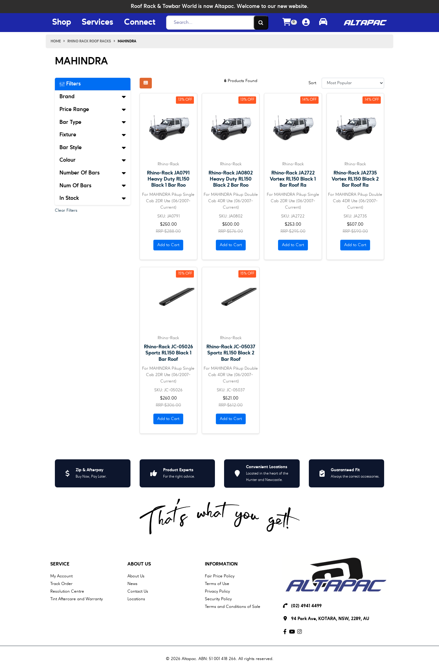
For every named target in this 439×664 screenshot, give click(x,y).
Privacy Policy (217, 591)
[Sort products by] (353, 83)
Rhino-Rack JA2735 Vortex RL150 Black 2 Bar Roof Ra (355, 179)
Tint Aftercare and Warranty (76, 599)
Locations (136, 599)
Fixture (92, 135)
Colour (92, 160)
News (132, 584)
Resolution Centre (67, 591)
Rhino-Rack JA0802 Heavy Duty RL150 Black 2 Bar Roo (231, 179)
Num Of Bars (92, 185)
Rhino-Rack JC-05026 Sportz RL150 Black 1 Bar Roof (168, 353)
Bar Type (92, 122)
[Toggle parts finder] (323, 22)
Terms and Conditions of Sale (232, 607)
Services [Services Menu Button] (97, 22)
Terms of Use (217, 584)
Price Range (92, 109)
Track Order (61, 584)
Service (60, 564)
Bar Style (92, 147)
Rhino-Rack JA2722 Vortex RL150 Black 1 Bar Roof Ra (293, 179)
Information (221, 564)
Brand (92, 96)
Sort (312, 83)
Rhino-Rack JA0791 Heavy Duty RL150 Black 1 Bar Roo (168, 179)
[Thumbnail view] (146, 83)
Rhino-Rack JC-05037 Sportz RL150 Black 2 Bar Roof (230, 353)
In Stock (92, 198)
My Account (61, 576)
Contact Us (137, 591)
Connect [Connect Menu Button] (139, 22)
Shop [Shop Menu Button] (61, 22)
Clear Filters (66, 210)
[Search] (215, 23)
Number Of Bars (92, 173)
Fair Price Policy (219, 576)
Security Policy (218, 599)
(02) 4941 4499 (306, 606)
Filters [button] (70, 84)
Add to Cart (168, 245)
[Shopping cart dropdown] (289, 23)
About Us (139, 564)
